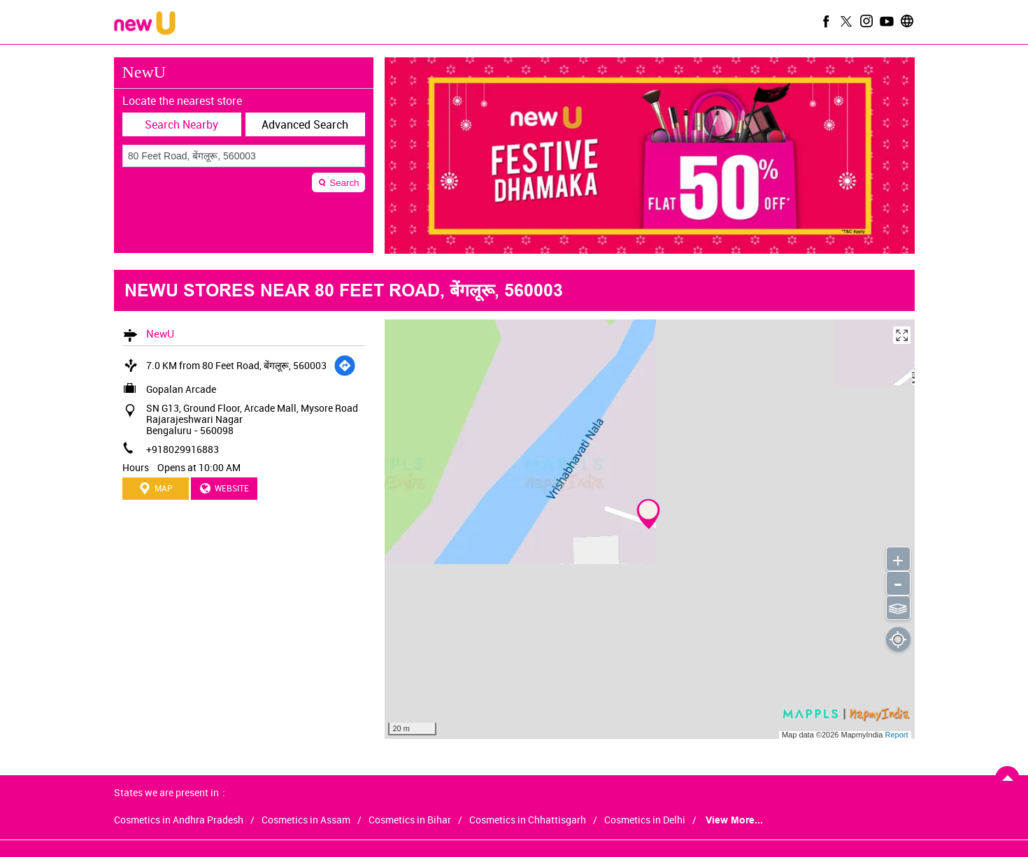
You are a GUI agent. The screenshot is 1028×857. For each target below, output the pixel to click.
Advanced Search (305, 124)
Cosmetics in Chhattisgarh (527, 820)
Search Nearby (181, 124)
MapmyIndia (863, 734)
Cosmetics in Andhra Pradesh (178, 820)
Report (896, 734)
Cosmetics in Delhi (644, 820)
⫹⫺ (897, 606)
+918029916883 (182, 449)
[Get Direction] (345, 365)
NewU (160, 333)
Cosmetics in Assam (306, 820)
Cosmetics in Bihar (410, 820)
